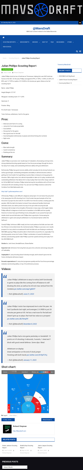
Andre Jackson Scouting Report (9, 446)
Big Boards (60, 42)
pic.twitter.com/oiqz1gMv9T (24, 289)
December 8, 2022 (30, 324)
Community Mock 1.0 (65, 83)
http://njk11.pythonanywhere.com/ (12, 191)
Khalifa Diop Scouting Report (26, 446)
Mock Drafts (24, 42)
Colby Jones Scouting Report (9, 419)
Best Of (45, 42)
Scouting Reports (9, 42)
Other (69, 42)
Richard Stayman (19, 72)
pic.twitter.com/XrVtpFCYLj (37, 355)
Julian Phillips (13, 415)
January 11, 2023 (29, 360)
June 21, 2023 (28, 294)
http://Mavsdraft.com (19, 431)
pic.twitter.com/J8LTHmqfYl (17, 319)
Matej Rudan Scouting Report (49, 419)
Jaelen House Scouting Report (68, 79)
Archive (35, 42)
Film (52, 42)
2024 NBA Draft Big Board (67, 76)
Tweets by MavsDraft (64, 64)
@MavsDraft (41, 28)
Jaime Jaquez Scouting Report (45, 446)
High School (7, 46)
